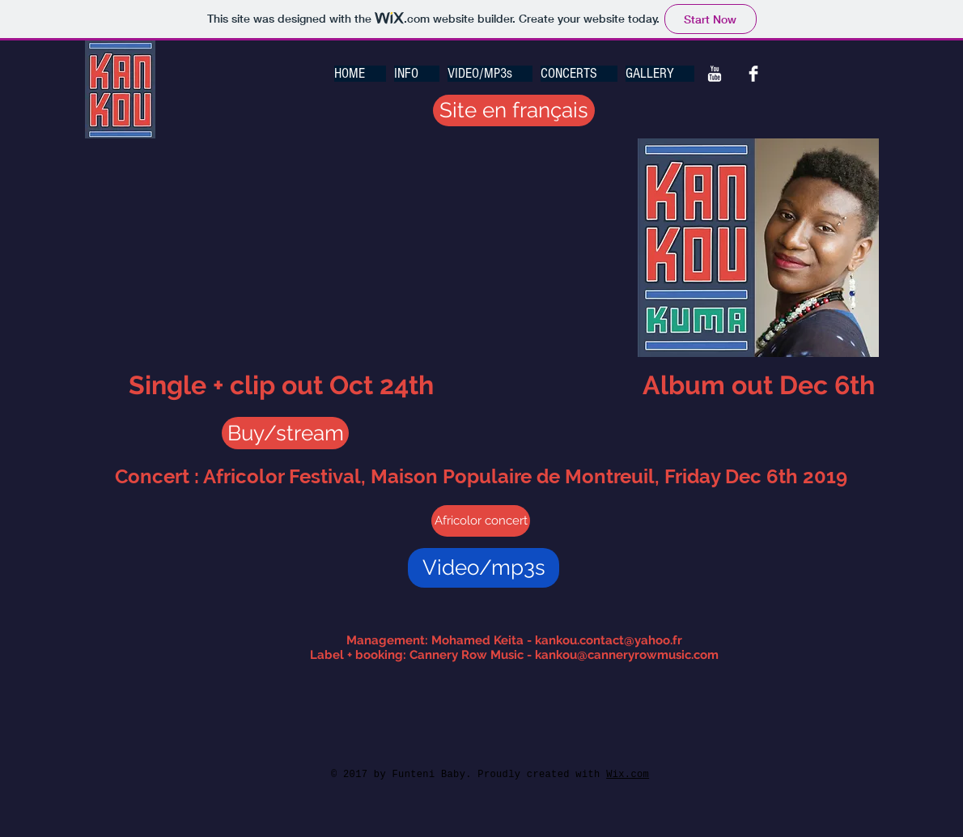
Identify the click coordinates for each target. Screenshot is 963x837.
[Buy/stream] (285, 433)
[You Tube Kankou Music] (714, 74)
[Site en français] (514, 110)
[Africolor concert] (480, 521)
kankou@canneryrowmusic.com (627, 655)
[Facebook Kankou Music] (753, 74)
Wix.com (627, 774)
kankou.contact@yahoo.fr (608, 640)
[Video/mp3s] (483, 568)
